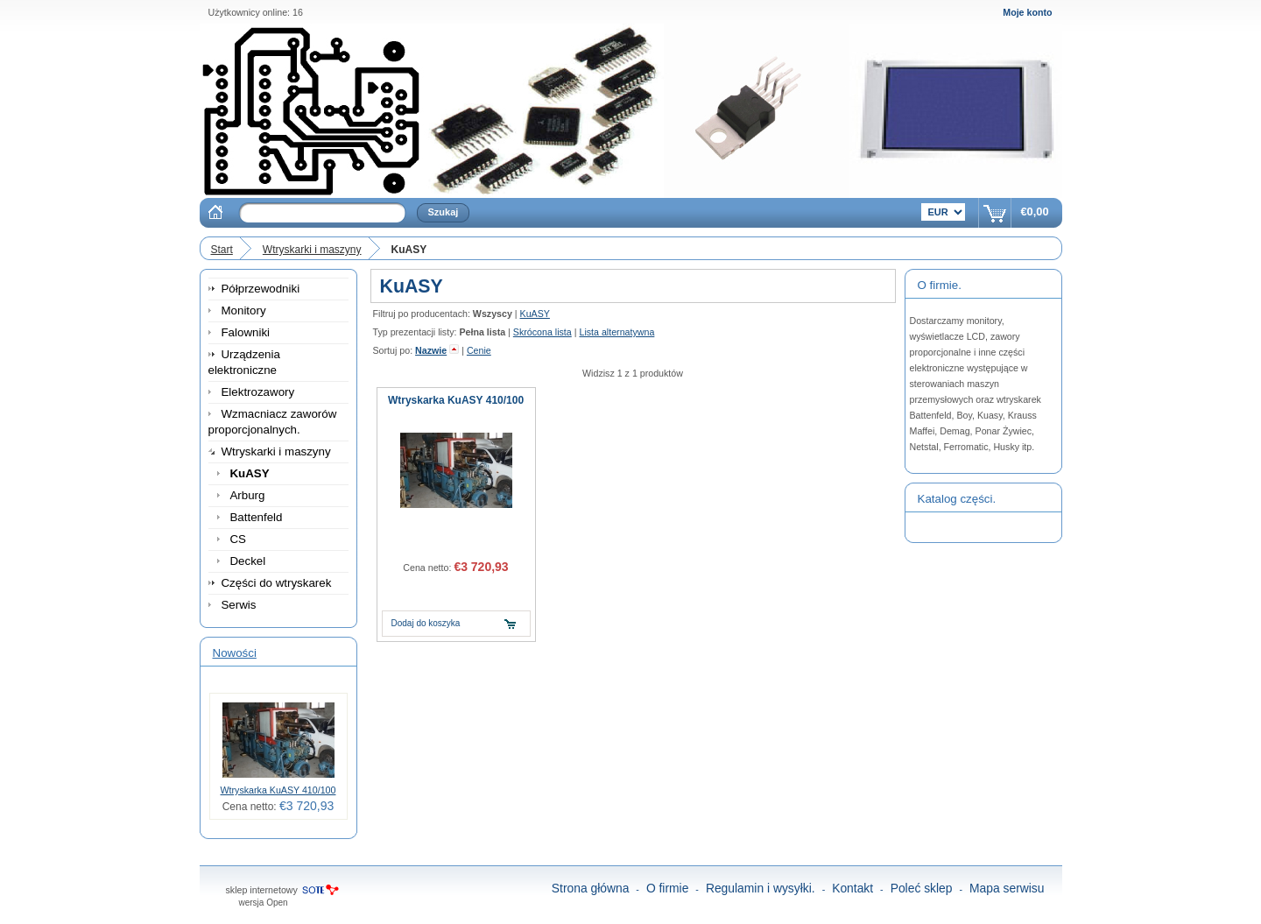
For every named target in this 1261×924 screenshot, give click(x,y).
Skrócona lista (542, 332)
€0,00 (1034, 211)
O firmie (667, 888)
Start (222, 249)
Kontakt (852, 888)
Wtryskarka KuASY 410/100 (278, 790)
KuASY (535, 313)
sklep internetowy (262, 890)
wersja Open (263, 902)
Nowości (235, 652)
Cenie (479, 350)
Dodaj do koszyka (426, 623)
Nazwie (431, 350)
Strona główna (591, 888)
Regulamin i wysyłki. (760, 888)
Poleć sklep (922, 888)
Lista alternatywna (616, 332)
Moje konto (1027, 12)
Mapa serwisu (1007, 888)
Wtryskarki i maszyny (312, 249)
